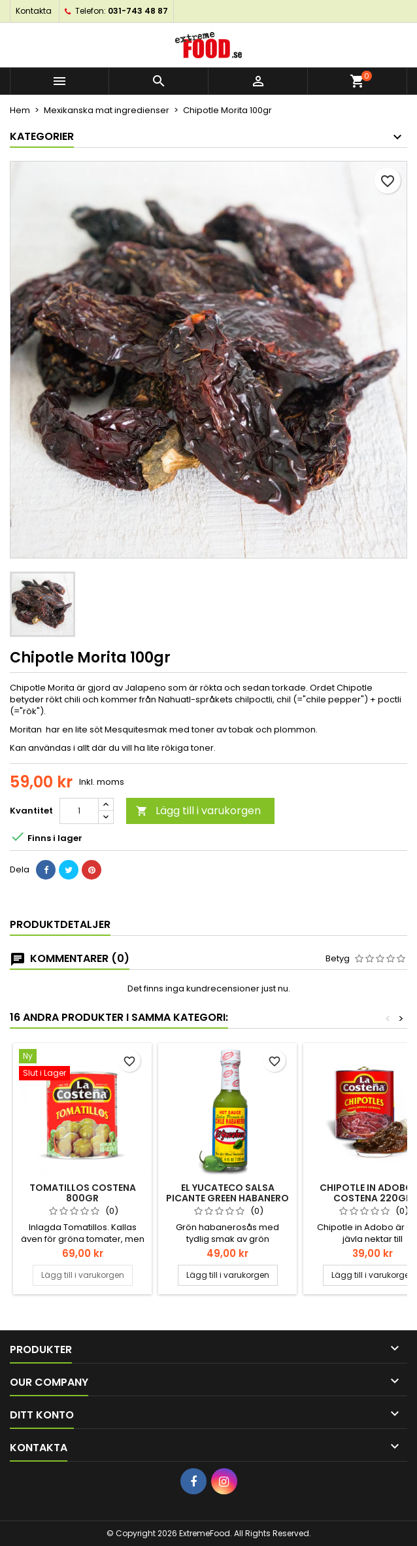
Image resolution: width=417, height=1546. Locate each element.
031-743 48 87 (138, 10)
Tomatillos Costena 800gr (82, 1193)
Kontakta (34, 10)
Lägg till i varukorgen (198, 810)
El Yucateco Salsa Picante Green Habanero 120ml (227, 1198)
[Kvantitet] (79, 811)
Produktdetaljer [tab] (60, 924)
